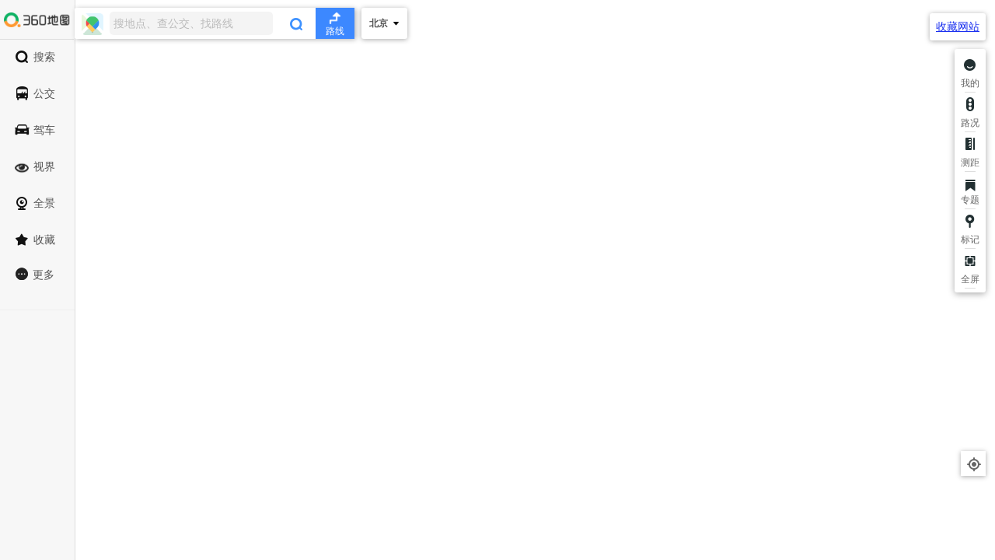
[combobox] (214, 23)
